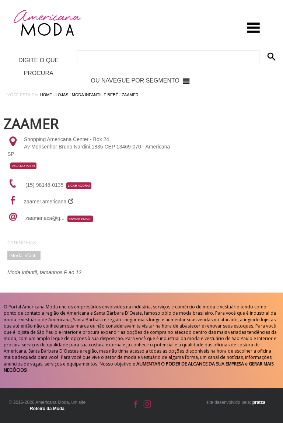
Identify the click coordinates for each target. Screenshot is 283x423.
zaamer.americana (48, 201)
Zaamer (130, 94)
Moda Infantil (24, 255)
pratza (258, 402)
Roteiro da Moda (47, 408)
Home (46, 94)
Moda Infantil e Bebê (95, 94)
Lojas (62, 94)
